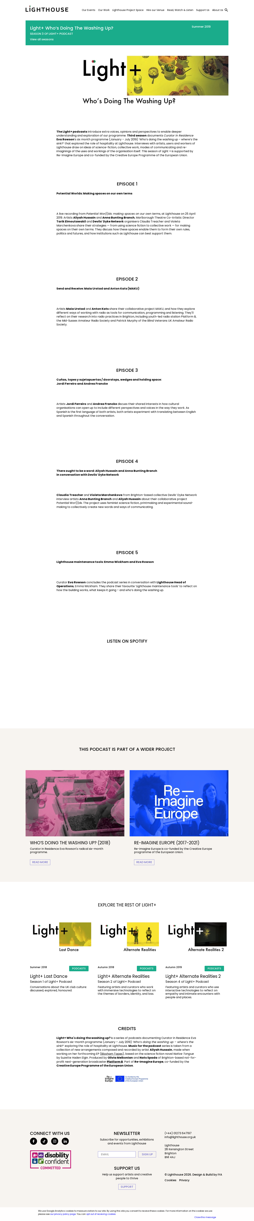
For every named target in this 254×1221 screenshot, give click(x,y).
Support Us (202, 10)
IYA (220, 1175)
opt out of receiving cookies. (101, 1214)
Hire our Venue (155, 10)
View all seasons (42, 39)
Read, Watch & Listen (180, 10)
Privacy (184, 1180)
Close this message (205, 1217)
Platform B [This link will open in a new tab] (115, 1062)
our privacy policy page (63, 1214)
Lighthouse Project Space (128, 10)
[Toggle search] (226, 10)
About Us (217, 10)
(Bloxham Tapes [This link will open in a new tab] (111, 1054)
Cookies (170, 1180)
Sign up (147, 1154)
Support (127, 1187)
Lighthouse (47, 9)
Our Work (104, 10)
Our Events (88, 10)
